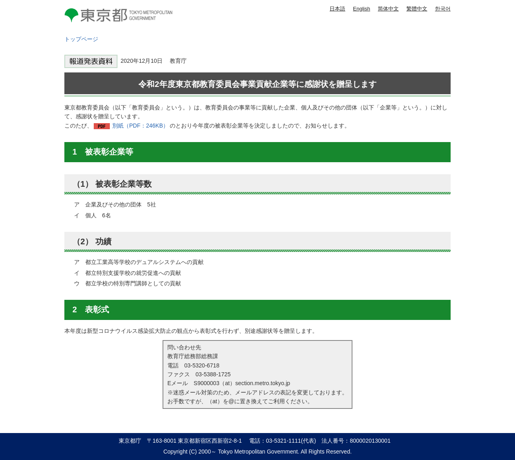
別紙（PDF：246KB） (140, 125)
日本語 (337, 9)
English (361, 9)
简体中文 (388, 9)
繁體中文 (416, 9)
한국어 (443, 9)
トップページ (81, 39)
